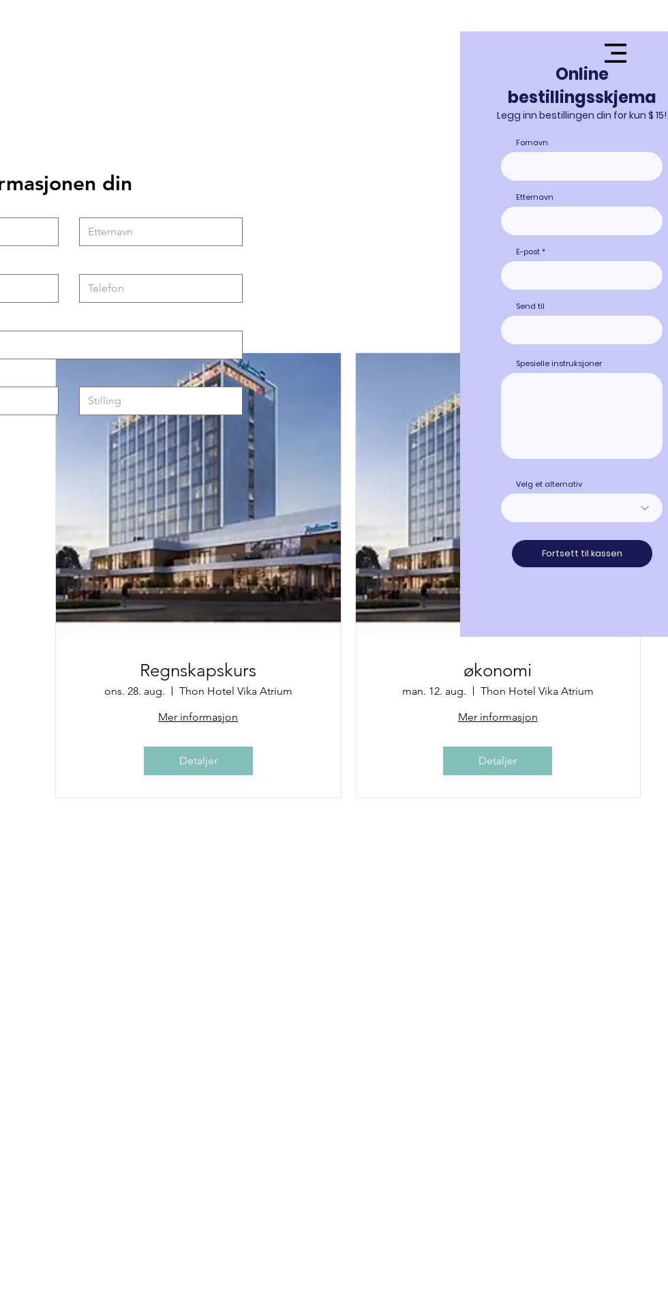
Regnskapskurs (198, 670)
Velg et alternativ (549, 484)
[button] (615, 53)
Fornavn (532, 143)
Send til (530, 306)
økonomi (498, 670)
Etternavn (534, 197)
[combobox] (582, 330)
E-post (528, 252)
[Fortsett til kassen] (582, 553)
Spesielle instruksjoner (559, 363)
